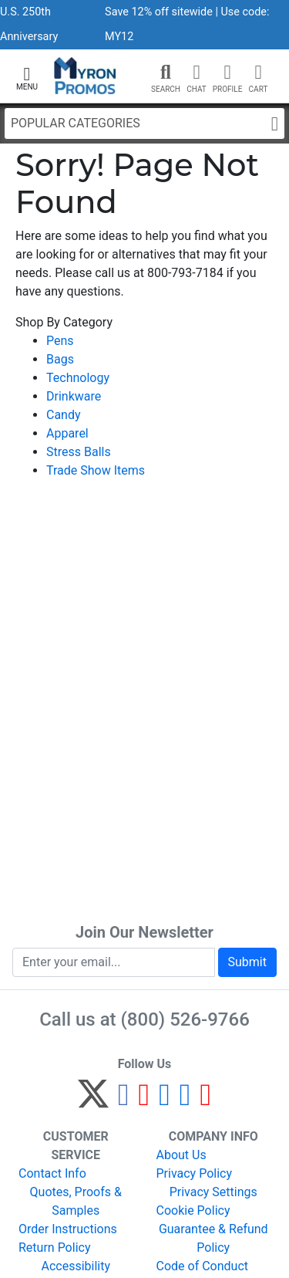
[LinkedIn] (185, 1101)
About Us (181, 1155)
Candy (63, 414)
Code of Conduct (202, 1266)
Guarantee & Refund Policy (213, 1238)
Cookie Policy (193, 1210)
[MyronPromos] (85, 76)
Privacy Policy (194, 1173)
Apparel (67, 433)
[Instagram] (164, 1101)
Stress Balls (78, 452)
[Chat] (196, 72)
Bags (60, 359)
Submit (247, 962)
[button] (27, 76)
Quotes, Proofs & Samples (76, 1201)
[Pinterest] (144, 1101)
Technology (77, 377)
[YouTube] (205, 1101)
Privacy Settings (213, 1192)
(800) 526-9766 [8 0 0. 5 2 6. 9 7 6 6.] (185, 1019)
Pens (60, 340)
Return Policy (54, 1247)
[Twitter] (93, 1101)
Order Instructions (67, 1229)
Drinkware (73, 396)
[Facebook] (123, 1101)
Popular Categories (144, 124)
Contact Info (52, 1173)
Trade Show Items (95, 470)
